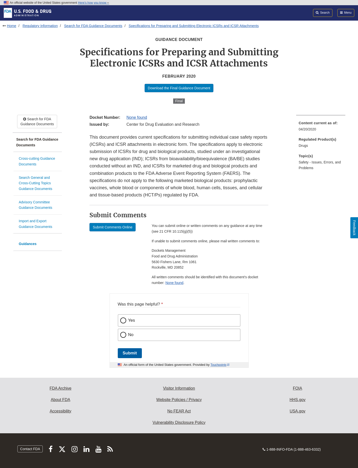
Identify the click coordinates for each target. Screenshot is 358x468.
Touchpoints (218, 365)
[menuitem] (320, 127)
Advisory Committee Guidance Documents (35, 205)
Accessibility (60, 411)
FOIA (297, 388)
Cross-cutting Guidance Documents (37, 161)
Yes (131, 320)
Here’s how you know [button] (93, 2)
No (131, 334)
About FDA (60, 400)
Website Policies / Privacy (179, 400)
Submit (130, 353)
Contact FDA (30, 449)
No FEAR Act (179, 411)
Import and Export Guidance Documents (35, 224)
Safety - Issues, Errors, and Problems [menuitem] (320, 165)
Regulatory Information (40, 26)
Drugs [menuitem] (303, 146)
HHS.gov (297, 400)
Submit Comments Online (112, 227)
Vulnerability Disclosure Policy (179, 422)
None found (136, 117)
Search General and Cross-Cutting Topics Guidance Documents (35, 183)
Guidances (28, 244)
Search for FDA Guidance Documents (93, 26)
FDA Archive (60, 388)
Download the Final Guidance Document (179, 88)
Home (11, 26)
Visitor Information (179, 388)
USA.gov (297, 411)
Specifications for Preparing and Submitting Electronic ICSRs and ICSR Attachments (194, 26)
